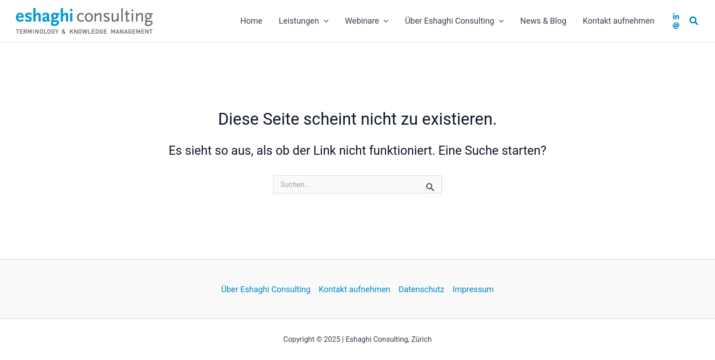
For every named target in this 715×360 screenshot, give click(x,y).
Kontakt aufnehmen (354, 289)
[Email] (676, 25)
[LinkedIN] (676, 16)
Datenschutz (421, 289)
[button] (694, 21)
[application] (324, 21)
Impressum (473, 289)
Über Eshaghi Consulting (266, 289)
